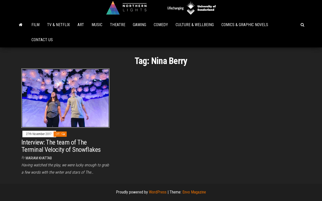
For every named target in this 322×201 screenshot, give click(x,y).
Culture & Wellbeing (195, 24)
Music (97, 24)
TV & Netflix (58, 24)
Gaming (139, 24)
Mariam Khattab (39, 158)
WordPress (158, 192)
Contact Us (42, 39)
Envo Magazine (194, 192)
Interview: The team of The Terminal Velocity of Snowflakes (61, 146)
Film (35, 24)
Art (80, 24)
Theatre (117, 24)
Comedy (161, 24)
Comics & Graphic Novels (244, 24)
